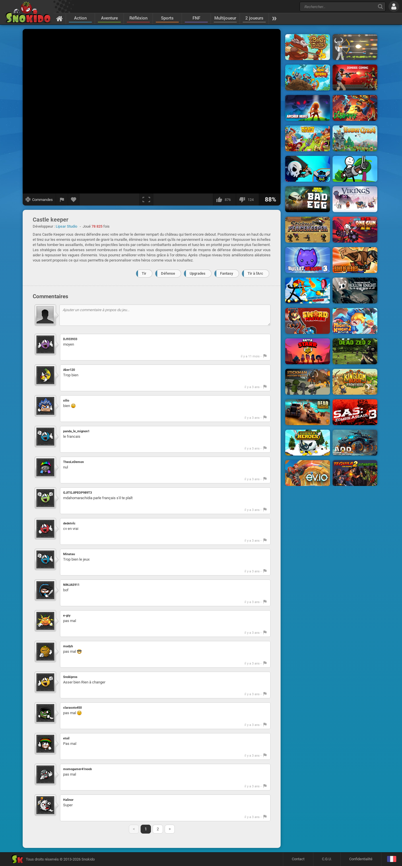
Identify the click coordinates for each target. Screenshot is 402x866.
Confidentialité (360, 859)
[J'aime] (224, 199)
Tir (144, 273)
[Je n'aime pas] (247, 199)
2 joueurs (254, 18)
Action (80, 18)
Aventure (109, 18)
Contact (298, 859)
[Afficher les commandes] (39, 199)
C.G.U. (327, 859)
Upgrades (197, 273)
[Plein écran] (146, 199)
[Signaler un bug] (62, 199)
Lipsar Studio (66, 226)
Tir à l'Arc (255, 273)
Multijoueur (225, 18)
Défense (168, 273)
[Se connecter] (394, 6)
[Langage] (391, 859)
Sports (167, 18)
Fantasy (226, 273)
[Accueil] (59, 18)
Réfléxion (138, 18)
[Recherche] (380, 6)
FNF (196, 18)
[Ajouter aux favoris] (73, 199)
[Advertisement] (331, 116)
